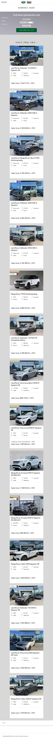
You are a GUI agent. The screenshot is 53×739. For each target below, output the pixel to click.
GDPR (4, 722)
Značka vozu (5, 17)
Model (3, 21)
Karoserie (4, 24)
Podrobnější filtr (26, 30)
